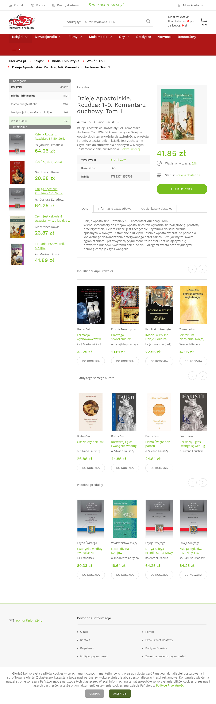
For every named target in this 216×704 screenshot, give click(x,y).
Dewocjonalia (46, 40)
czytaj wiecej (131, 152)
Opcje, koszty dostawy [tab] (156, 211)
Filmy (73, 40)
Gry (122, 40)
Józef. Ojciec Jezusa (48, 165)
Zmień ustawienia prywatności (165, 655)
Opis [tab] (84, 211)
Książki (17, 40)
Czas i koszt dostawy (159, 639)
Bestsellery (187, 40)
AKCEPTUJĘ (120, 693)
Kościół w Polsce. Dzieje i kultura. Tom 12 (157, 341)
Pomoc (149, 630)
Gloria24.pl (18, 64)
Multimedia (98, 40)
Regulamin (87, 647)
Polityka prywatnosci (93, 655)
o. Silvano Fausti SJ (104, 125)
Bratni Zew (118, 163)
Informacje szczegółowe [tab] (114, 211)
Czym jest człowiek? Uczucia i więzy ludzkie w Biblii (52, 223)
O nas (84, 630)
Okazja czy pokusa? (90, 443)
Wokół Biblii (97, 64)
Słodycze (143, 40)
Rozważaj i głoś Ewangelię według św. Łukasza (192, 447)
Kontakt (85, 639)
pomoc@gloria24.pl (29, 620)
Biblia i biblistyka (66, 64)
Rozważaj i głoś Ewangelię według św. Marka (124, 447)
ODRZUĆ (94, 693)
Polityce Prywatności (170, 685)
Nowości (164, 40)
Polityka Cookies (156, 647)
